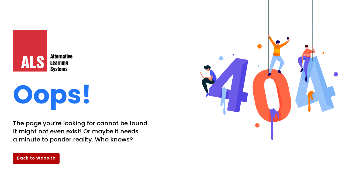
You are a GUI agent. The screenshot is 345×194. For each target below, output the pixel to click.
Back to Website (36, 158)
